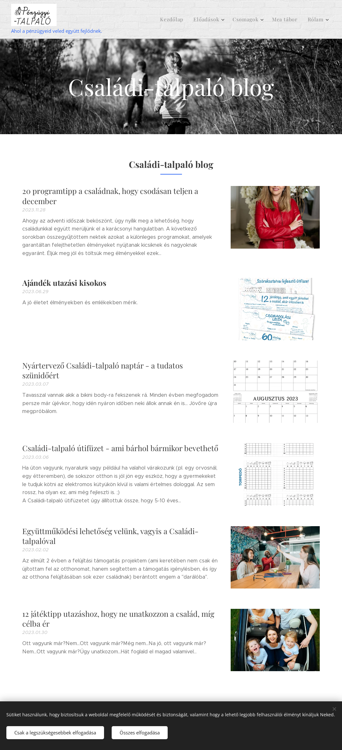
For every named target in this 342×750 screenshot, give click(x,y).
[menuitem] (178, 19)
